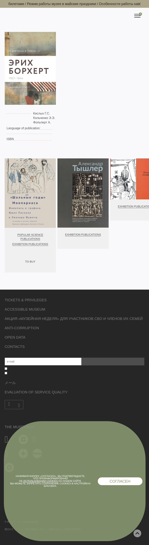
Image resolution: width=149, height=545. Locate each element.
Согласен (120, 481)
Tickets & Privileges (26, 300)
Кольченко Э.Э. (44, 118)
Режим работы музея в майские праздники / (71, 4)
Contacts (15, 347)
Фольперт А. (42, 122)
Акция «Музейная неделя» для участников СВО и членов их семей (74, 319)
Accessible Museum (25, 309)
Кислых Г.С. (41, 113)
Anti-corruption (22, 328)
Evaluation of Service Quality (36, 392)
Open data (15, 337)
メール (10, 383)
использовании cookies (40, 480)
